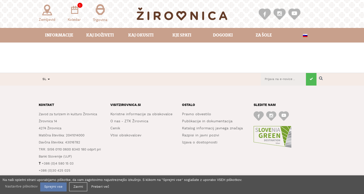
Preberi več (100, 187)
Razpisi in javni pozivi (200, 135)
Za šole (264, 35)
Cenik (115, 128)
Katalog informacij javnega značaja (212, 128)
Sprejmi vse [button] (53, 187)
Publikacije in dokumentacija (207, 121)
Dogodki (223, 35)
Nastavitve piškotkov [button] (21, 186)
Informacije (59, 35)
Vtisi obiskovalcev (125, 135)
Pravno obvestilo (196, 114)
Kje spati (181, 35)
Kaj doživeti (100, 35)
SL (46, 79)
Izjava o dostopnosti (199, 142)
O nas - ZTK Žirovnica (129, 121)
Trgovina (100, 13)
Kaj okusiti (141, 35)
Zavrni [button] (78, 187)
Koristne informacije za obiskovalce (141, 114)
